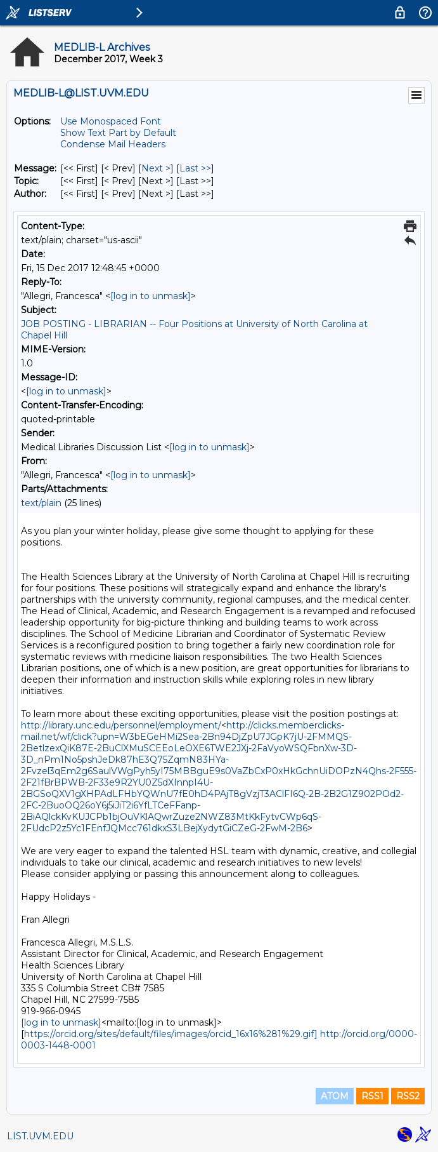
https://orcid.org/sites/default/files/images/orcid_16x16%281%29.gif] (171, 1034)
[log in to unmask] (150, 296)
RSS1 (372, 1096)
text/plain (41, 503)
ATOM (335, 1096)
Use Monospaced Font (110, 121)
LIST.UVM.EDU (40, 1136)
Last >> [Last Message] (195, 168)
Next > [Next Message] (156, 168)
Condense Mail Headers (112, 144)
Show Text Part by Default (118, 132)
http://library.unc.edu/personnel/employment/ (121, 725)
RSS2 (408, 1096)
